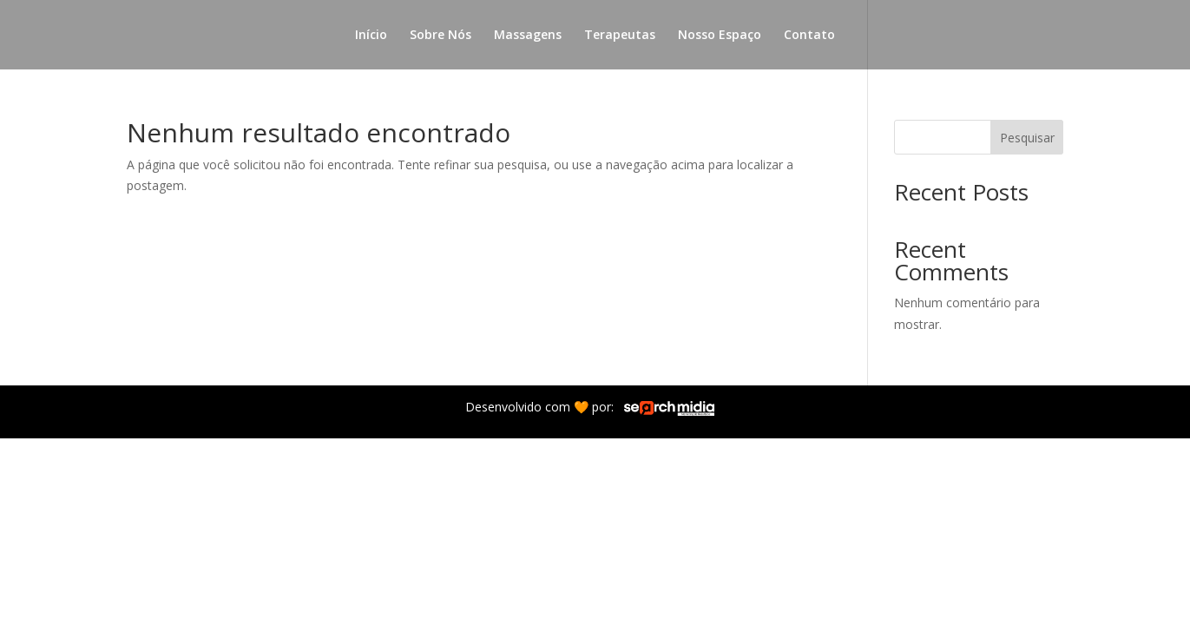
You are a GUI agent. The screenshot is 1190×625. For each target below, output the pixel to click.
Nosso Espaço (719, 36)
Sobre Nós (440, 36)
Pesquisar (1027, 137)
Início (371, 36)
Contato (809, 36)
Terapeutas (619, 36)
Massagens (528, 36)
